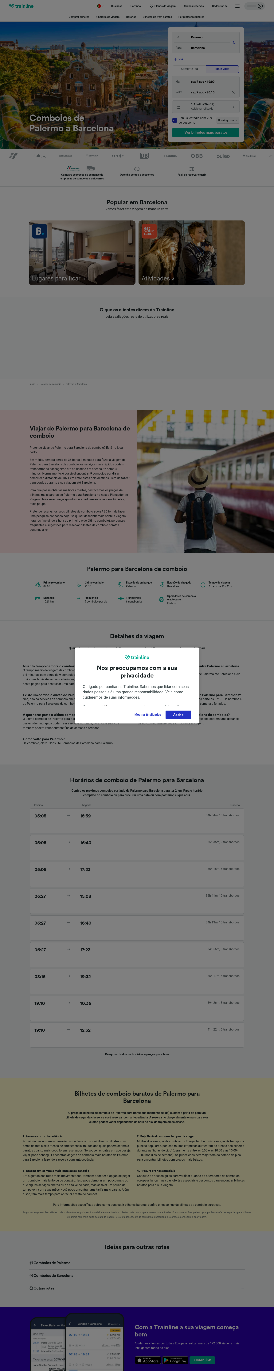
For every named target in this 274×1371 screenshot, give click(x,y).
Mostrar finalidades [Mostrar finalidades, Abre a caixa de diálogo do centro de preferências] (148, 714)
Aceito (178, 714)
